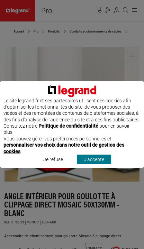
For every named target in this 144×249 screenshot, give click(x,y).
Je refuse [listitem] (53, 162)
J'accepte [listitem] (94, 162)
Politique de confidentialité (68, 129)
